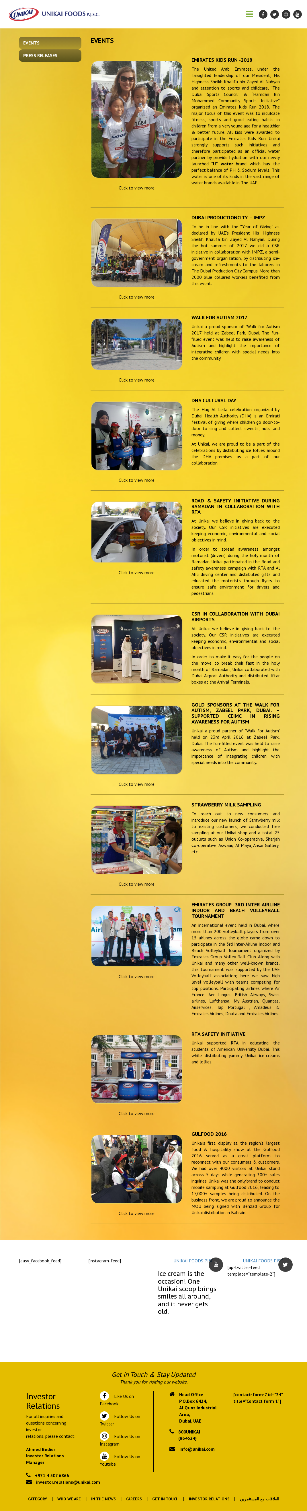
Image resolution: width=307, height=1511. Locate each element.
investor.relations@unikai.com (68, 1482)
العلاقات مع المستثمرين (259, 1499)
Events (31, 43)
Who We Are (69, 1499)
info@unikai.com (197, 1449)
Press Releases (40, 55)
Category (37, 1499)
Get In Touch (165, 1499)
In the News (103, 1499)
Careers (134, 1499)
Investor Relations (209, 1499)
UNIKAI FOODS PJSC (193, 1261)
